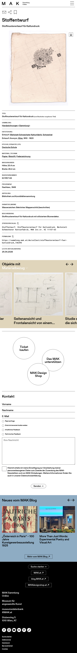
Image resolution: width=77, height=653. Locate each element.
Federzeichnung (23, 156)
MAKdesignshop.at (38, 585)
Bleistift (12, 156)
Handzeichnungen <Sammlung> (16, 125)
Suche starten (38, 566)
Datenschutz (6, 640)
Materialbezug (13, 268)
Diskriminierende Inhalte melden (16, 425)
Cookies (5, 649)
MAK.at (38, 572)
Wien (20, 138)
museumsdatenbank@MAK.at (12, 611)
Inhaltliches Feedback (12, 430)
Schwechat (47, 134)
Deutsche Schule (9, 147)
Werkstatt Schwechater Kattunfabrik (26, 134)
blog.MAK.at (38, 578)
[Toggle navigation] (72, 3)
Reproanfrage (10, 421)
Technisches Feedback (13, 434)
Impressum (6, 643)
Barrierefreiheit (7, 646)
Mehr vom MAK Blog (38, 556)
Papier (5, 156)
